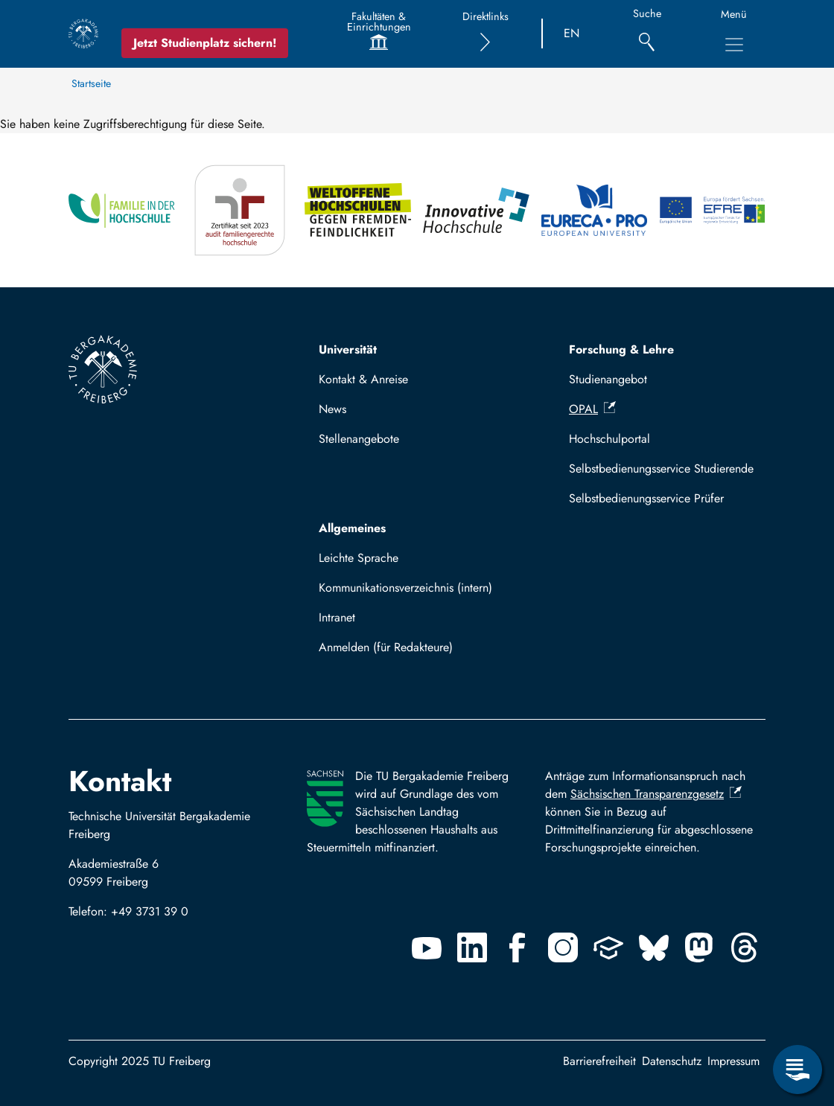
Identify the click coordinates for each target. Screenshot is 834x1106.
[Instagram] (563, 947)
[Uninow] (608, 947)
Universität (348, 349)
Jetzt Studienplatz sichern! (204, 42)
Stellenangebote (359, 438)
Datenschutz (671, 1061)
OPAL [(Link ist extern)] (592, 409)
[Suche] (646, 34)
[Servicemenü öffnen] (797, 1069)
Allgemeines (352, 528)
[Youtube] (427, 947)
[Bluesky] (654, 947)
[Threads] (745, 947)
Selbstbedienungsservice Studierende (661, 468)
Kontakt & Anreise (363, 379)
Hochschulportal (609, 438)
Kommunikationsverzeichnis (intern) (405, 587)
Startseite (91, 83)
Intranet (337, 617)
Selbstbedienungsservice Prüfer (646, 498)
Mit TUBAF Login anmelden (396, 651)
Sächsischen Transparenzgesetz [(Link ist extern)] (656, 793)
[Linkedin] (472, 947)
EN (571, 33)
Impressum (733, 1061)
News (332, 409)
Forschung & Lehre (621, 349)
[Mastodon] (699, 947)
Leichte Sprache (358, 557)
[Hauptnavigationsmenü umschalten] (734, 45)
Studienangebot (608, 379)
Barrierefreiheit (599, 1061)
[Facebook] (517, 947)
